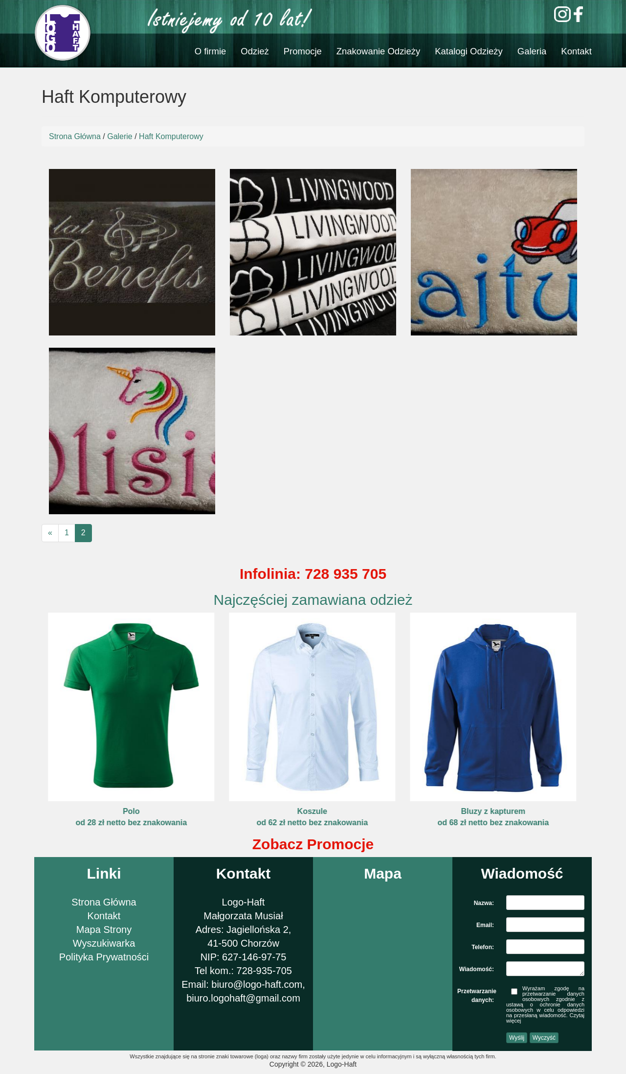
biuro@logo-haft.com (256, 984)
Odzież (254, 51)
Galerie (120, 136)
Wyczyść (544, 1037)
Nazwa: (484, 903)
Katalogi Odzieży (469, 51)
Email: (485, 925)
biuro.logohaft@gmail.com (243, 998)
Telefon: (482, 947)
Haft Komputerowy (171, 136)
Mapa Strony (104, 929)
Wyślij (516, 1037)
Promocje (303, 51)
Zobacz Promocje (313, 844)
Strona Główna (75, 136)
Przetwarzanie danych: (476, 993)
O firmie (210, 51)
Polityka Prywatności (104, 957)
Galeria (532, 51)
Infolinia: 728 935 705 (313, 574)
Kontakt (576, 51)
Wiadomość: (476, 969)
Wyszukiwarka (104, 943)
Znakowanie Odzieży (378, 51)
